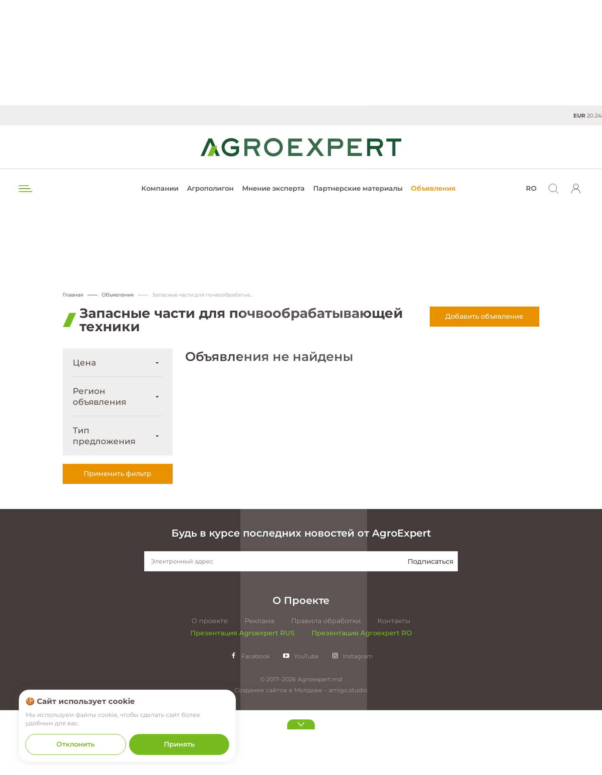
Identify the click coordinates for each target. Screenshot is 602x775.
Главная (73, 295)
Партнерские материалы (358, 188)
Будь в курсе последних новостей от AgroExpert (301, 598)
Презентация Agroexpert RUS (242, 698)
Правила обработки (326, 686)
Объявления (433, 188)
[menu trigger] (25, 188)
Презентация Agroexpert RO (361, 698)
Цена (84, 363)
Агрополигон (210, 188)
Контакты (394, 686)
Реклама (259, 686)
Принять (179, 744)
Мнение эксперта (273, 188)
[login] (576, 189)
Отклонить (75, 744)
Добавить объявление (484, 317)
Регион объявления (99, 396)
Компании (160, 188)
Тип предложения (104, 436)
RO (531, 188)
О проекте (209, 686)
